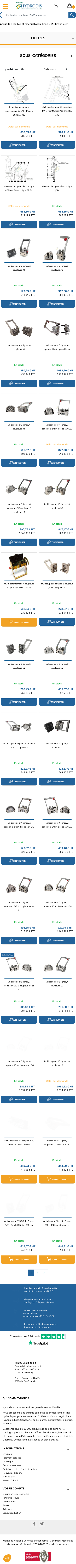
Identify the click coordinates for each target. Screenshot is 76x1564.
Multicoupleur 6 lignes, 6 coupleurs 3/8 (19, 426)
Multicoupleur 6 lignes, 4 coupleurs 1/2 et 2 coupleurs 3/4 (19, 1063)
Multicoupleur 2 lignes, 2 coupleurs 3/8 (19, 268)
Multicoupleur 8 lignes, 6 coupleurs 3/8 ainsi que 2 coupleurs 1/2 (19, 508)
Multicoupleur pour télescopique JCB (57, 188)
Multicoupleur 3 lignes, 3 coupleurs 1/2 (56, 666)
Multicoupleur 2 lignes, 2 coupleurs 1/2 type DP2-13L (57, 1142)
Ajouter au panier (19, 621)
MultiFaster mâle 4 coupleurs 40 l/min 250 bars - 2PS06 (19, 1142)
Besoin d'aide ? (10, 1480)
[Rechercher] (34, 15)
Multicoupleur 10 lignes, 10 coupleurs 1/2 (57, 1063)
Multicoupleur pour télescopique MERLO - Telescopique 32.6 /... (19, 188)
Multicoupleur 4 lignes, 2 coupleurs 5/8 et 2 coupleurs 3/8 (57, 825)
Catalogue (8, 1461)
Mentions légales (12, 1540)
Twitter (42, 1524)
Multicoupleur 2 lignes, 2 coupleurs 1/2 (19, 666)
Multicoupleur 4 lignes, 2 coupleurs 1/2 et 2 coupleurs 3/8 (19, 825)
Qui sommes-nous (12, 1465)
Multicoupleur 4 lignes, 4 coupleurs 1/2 (56, 745)
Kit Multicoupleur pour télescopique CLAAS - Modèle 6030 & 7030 (19, 111)
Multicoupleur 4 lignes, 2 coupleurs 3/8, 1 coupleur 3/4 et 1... (19, 906)
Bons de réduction (12, 1512)
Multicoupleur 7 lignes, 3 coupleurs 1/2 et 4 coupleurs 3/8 (57, 426)
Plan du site (9, 1476)
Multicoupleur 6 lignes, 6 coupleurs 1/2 (56, 983)
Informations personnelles (16, 1494)
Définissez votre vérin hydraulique (20, 1469)
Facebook (34, 1524)
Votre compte (14, 1488)
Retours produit (11, 1497)
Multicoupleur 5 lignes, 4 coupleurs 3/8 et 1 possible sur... (57, 347)
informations (13, 1448)
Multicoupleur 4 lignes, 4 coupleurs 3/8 (19, 347)
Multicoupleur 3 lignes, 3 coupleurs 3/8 (56, 268)
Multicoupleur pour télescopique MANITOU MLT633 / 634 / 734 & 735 (57, 111)
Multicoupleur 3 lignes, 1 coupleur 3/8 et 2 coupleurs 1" (19, 745)
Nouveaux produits (12, 1472)
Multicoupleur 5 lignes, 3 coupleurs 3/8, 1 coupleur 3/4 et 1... (19, 985)
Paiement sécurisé (12, 1457)
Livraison (7, 1454)
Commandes (9, 1501)
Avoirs (6, 1505)
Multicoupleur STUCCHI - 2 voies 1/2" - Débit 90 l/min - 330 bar (19, 1223)
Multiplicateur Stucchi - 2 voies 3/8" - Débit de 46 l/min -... (57, 1223)
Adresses (7, 1509)
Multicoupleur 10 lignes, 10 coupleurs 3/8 (57, 506)
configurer (17, 145)
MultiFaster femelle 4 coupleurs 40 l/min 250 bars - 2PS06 (19, 585)
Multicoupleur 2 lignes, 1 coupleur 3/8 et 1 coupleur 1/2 (57, 585)
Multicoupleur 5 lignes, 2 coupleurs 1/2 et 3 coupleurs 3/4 (57, 904)
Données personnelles (36, 1540)
